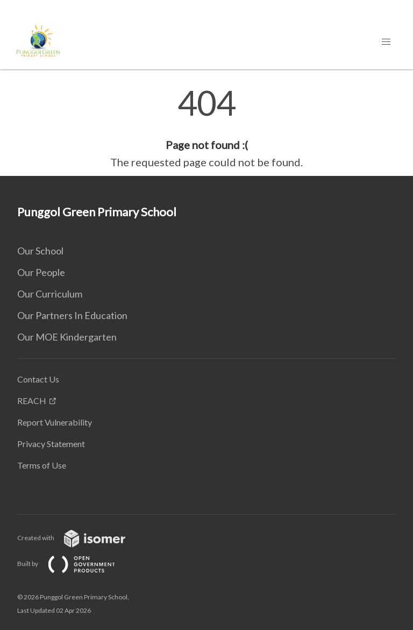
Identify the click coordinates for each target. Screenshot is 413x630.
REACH (31, 400)
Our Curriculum (49, 294)
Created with (80, 538)
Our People (41, 272)
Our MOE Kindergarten (67, 337)
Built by (74, 564)
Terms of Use (41, 465)
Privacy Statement (51, 443)
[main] (206, 128)
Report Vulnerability (54, 422)
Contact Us (38, 379)
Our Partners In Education (72, 315)
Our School (40, 251)
